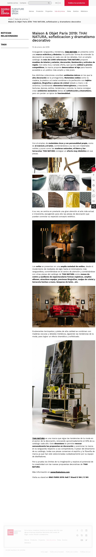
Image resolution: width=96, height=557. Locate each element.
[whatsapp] (93, 196)
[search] (40, 3)
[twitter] (93, 190)
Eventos (76, 11)
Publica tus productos (76, 3)
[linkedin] (93, 180)
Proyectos (48, 11)
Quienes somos (12, 3)
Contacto (23, 3)
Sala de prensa (60, 11)
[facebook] (93, 175)
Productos (39, 11)
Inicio (10, 19)
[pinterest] (93, 185)
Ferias (69, 11)
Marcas (31, 11)
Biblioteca (84, 11)
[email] (93, 201)
